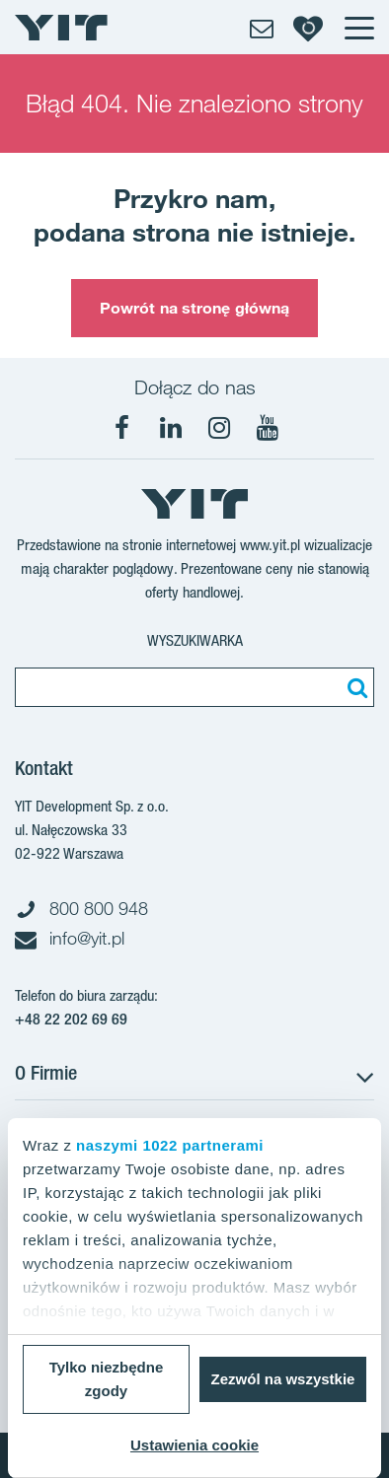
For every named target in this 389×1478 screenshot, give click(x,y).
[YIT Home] (61, 27)
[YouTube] (267, 428)
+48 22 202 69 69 (71, 1019)
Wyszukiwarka (195, 640)
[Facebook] (122, 428)
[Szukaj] (354, 687)
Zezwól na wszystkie (283, 1379)
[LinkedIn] (171, 428)
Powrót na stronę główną (194, 307)
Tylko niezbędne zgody (106, 1379)
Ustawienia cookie (194, 1445)
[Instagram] (219, 428)
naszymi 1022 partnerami (170, 1145)
